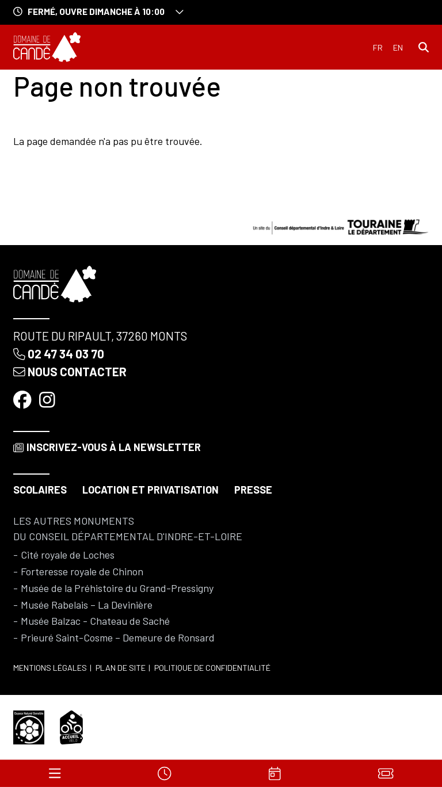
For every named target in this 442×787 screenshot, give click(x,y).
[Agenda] (275, 773)
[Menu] (54, 773)
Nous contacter (70, 371)
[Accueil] (47, 47)
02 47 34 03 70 (58, 353)
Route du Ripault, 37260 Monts (100, 335)
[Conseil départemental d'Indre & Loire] (341, 225)
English (398, 47)
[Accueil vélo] (71, 726)
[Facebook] (23, 399)
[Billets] (385, 773)
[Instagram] (48, 399)
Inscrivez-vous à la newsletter (107, 447)
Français (378, 47)
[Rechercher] (423, 47)
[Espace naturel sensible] (28, 726)
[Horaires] (164, 773)
